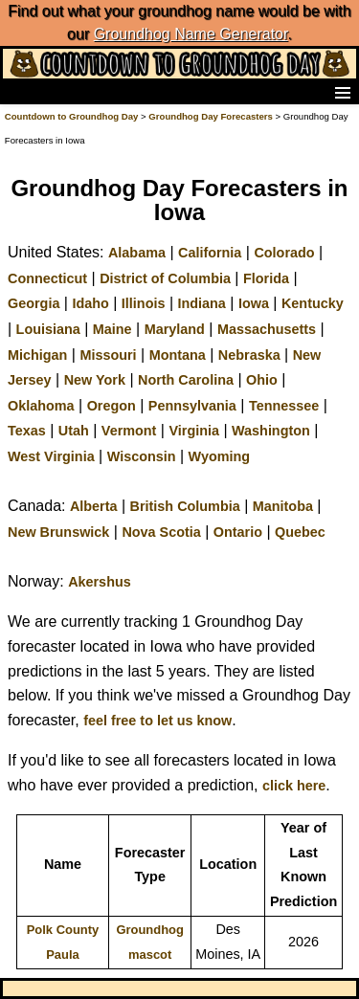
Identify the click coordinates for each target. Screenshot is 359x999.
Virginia (193, 430)
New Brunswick (58, 532)
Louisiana (48, 329)
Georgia (33, 303)
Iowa (253, 303)
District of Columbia (165, 278)
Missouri (107, 355)
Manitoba (283, 506)
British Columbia (185, 506)
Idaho (90, 303)
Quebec (300, 532)
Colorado (284, 252)
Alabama (137, 252)
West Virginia (51, 456)
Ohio (262, 380)
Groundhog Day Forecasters (211, 116)
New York (94, 380)
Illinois (144, 303)
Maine (112, 329)
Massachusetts (266, 329)
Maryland (175, 329)
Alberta (94, 506)
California (209, 252)
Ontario (237, 532)
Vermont (129, 430)
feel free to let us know (157, 720)
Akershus (99, 581)
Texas (27, 430)
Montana (177, 355)
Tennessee (284, 405)
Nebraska (249, 355)
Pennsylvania (192, 405)
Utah (73, 430)
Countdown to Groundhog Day (72, 116)
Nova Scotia (161, 532)
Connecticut (47, 278)
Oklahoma (41, 405)
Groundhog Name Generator (191, 34)
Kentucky (312, 303)
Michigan (37, 355)
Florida (266, 278)
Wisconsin (141, 456)
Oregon (111, 405)
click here (293, 785)
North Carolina (186, 380)
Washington (271, 430)
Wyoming (220, 456)
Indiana (201, 303)
